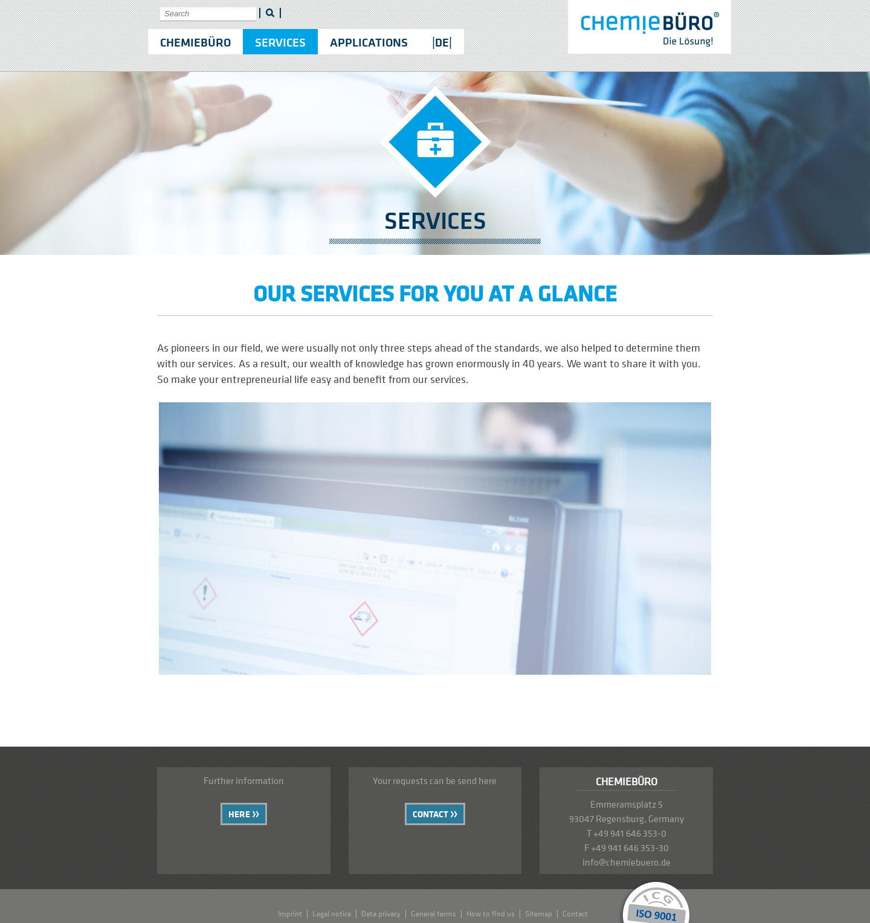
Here (239, 814)
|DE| (442, 42)
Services (280, 42)
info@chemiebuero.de (626, 862)
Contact (430, 814)
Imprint (290, 914)
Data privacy (381, 914)
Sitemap (538, 914)
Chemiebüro (195, 42)
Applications (369, 42)
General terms (433, 914)
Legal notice (331, 914)
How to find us (490, 914)
